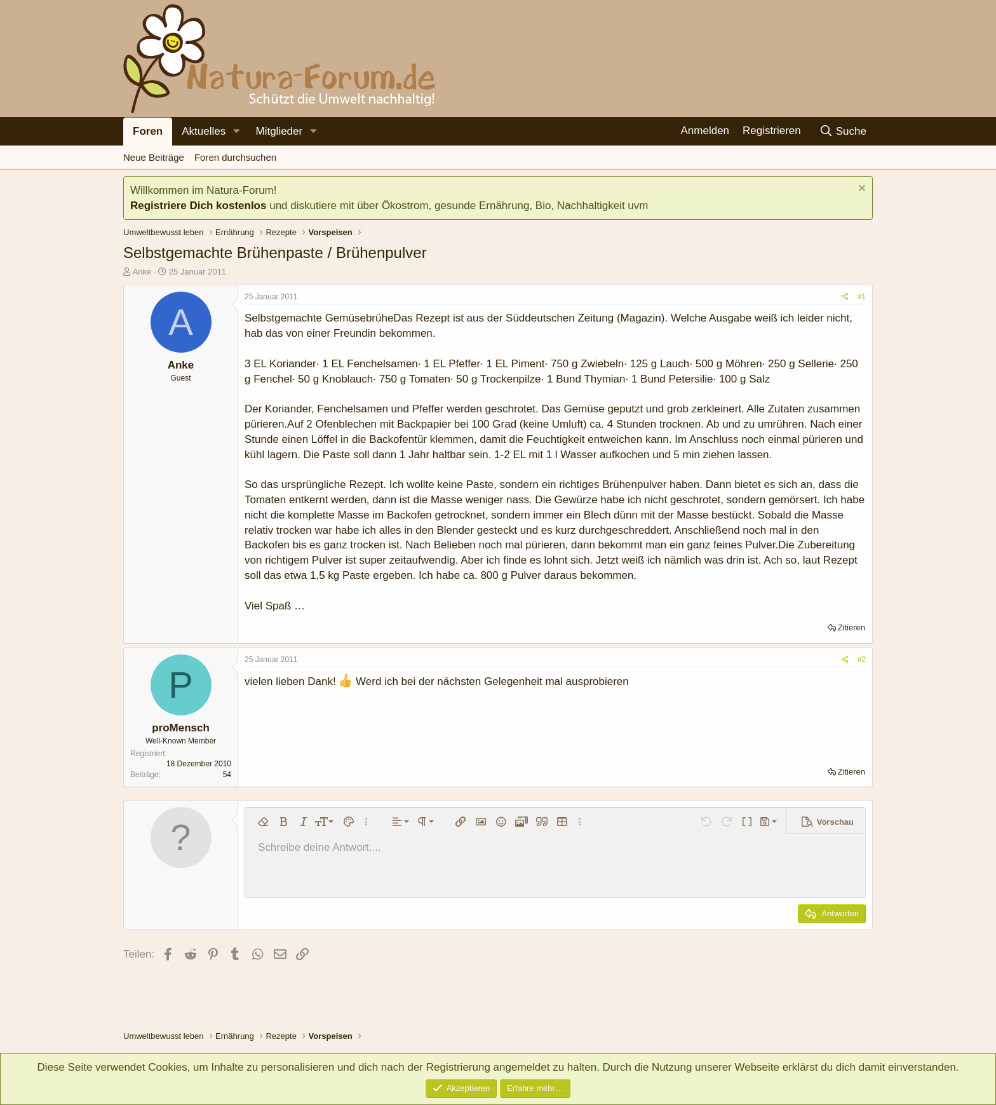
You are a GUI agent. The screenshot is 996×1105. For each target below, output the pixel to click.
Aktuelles (203, 131)
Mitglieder (278, 131)
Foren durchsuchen (235, 157)
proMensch (181, 728)
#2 (862, 659)
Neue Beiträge (153, 157)
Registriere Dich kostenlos (198, 206)
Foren (148, 131)
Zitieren (851, 627)
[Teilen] (845, 297)
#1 (862, 296)
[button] (236, 132)
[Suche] (842, 131)
